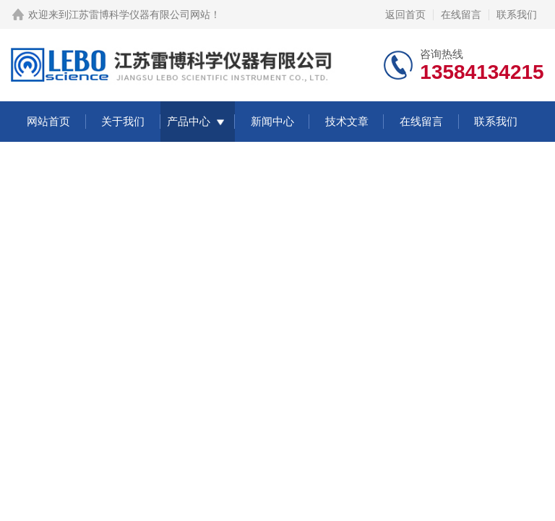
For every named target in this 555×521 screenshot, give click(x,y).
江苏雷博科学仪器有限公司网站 (139, 14)
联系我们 (516, 14)
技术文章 (347, 121)
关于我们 (123, 121)
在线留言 (461, 14)
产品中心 (188, 121)
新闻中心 (272, 121)
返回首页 (405, 14)
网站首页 (48, 121)
